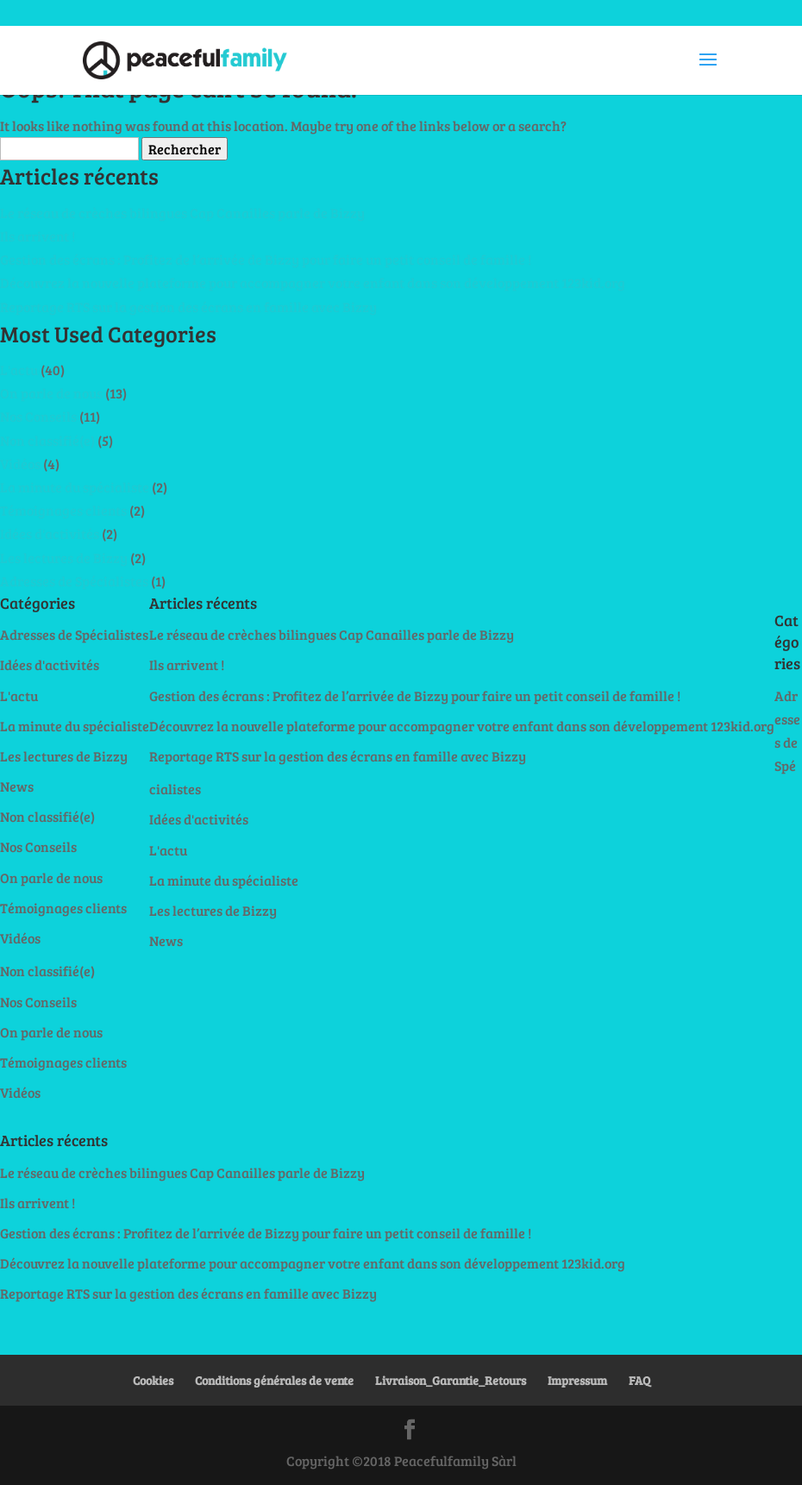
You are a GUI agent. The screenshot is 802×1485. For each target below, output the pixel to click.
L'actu (19, 369)
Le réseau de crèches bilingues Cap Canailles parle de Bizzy (182, 213)
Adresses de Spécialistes (74, 581)
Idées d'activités (49, 533)
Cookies (153, 1380)
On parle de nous (51, 393)
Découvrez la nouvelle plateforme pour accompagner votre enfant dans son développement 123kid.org (312, 282)
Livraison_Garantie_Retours (450, 1380)
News (17, 786)
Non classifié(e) (47, 440)
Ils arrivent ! (37, 236)
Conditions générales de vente (274, 1380)
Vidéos (20, 463)
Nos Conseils (38, 416)
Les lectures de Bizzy (64, 557)
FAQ (639, 1380)
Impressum (577, 1380)
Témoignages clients (63, 510)
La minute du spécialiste (74, 487)
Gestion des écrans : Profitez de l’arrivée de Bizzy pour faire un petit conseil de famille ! (265, 259)
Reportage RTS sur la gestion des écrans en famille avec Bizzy (188, 307)
